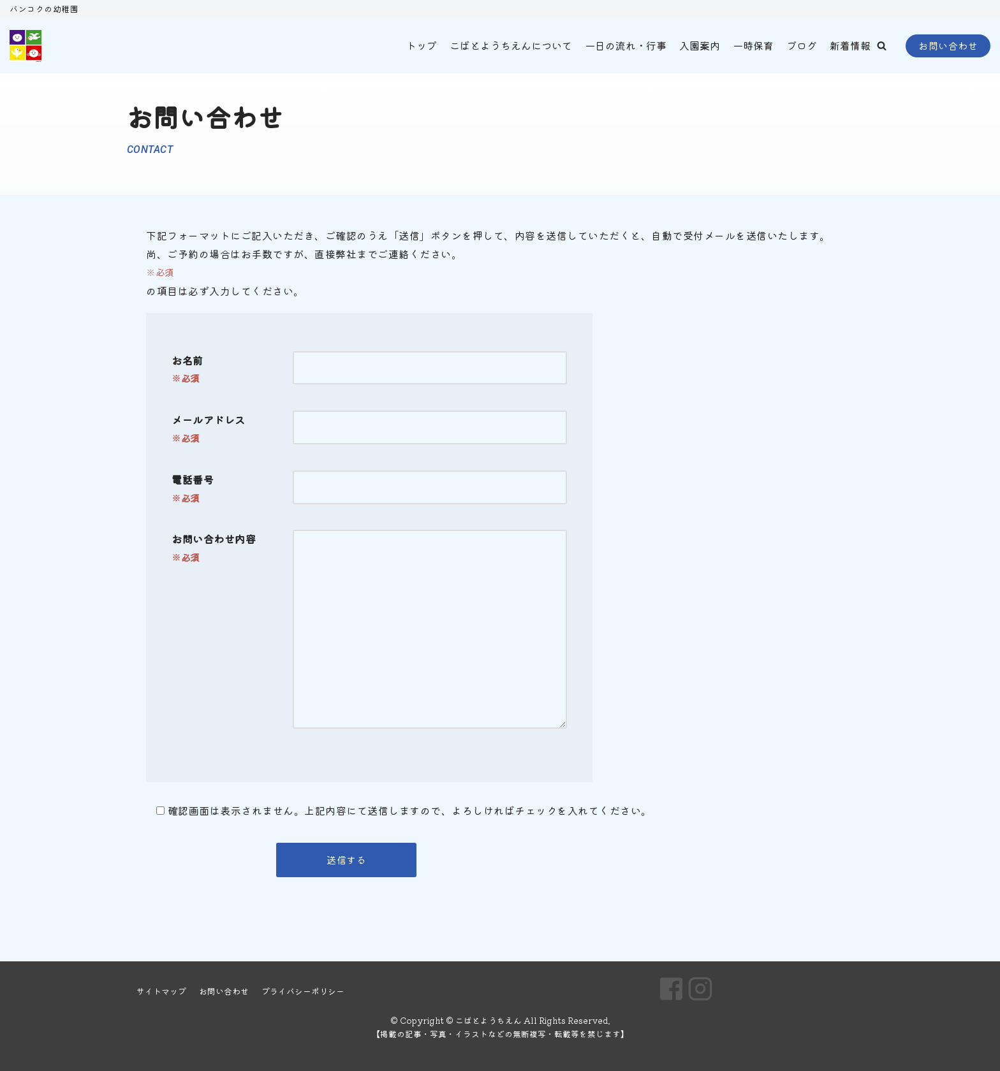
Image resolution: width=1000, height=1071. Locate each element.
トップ (421, 45)
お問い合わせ (948, 45)
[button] (881, 45)
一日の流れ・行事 (625, 45)
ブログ (801, 45)
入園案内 (699, 45)
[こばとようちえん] (25, 46)
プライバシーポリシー (302, 991)
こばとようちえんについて (511, 45)
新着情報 (850, 45)
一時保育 (753, 45)
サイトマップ (161, 991)
